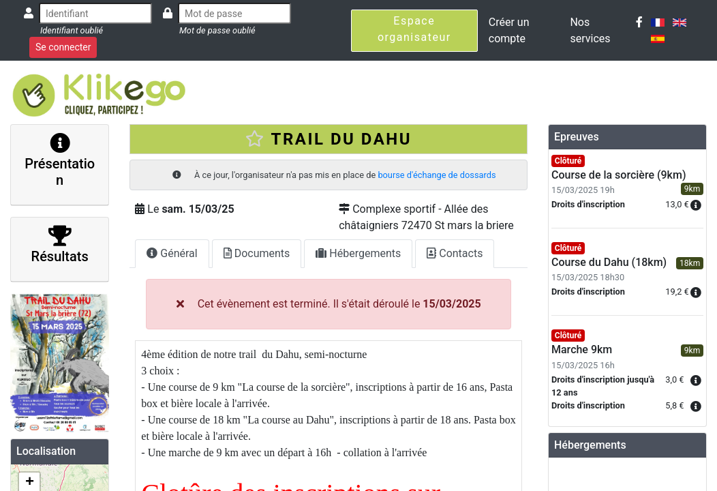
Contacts (455, 253)
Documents (257, 253)
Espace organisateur (414, 29)
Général (172, 253)
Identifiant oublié (71, 30)
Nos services (590, 30)
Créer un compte (509, 30)
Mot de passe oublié (217, 30)
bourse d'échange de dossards (436, 175)
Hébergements (358, 253)
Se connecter (63, 47)
